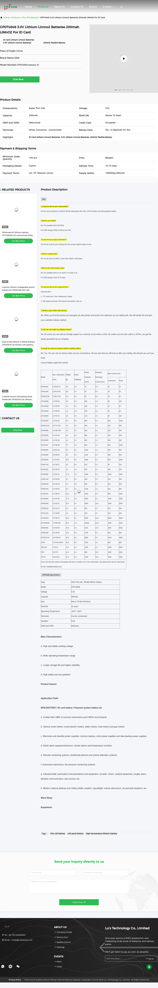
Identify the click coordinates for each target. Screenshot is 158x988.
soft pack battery (75, 833)
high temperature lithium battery (101, 833)
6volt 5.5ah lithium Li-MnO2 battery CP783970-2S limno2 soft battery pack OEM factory (18, 345)
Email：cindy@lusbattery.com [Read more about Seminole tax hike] (17, 940)
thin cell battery (57, 833)
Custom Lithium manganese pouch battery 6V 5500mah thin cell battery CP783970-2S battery (18, 290)
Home (28, 6)
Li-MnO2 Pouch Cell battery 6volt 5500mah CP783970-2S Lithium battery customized (17, 399)
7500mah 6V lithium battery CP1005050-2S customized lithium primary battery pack (18, 235)
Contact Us (77, 6)
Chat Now (20, 79)
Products (43, 6)
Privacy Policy (15, 980)
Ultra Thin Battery (30, 17)
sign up (150, 958)
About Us (59, 6)
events (93, 6)
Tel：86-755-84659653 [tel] (14, 935)
